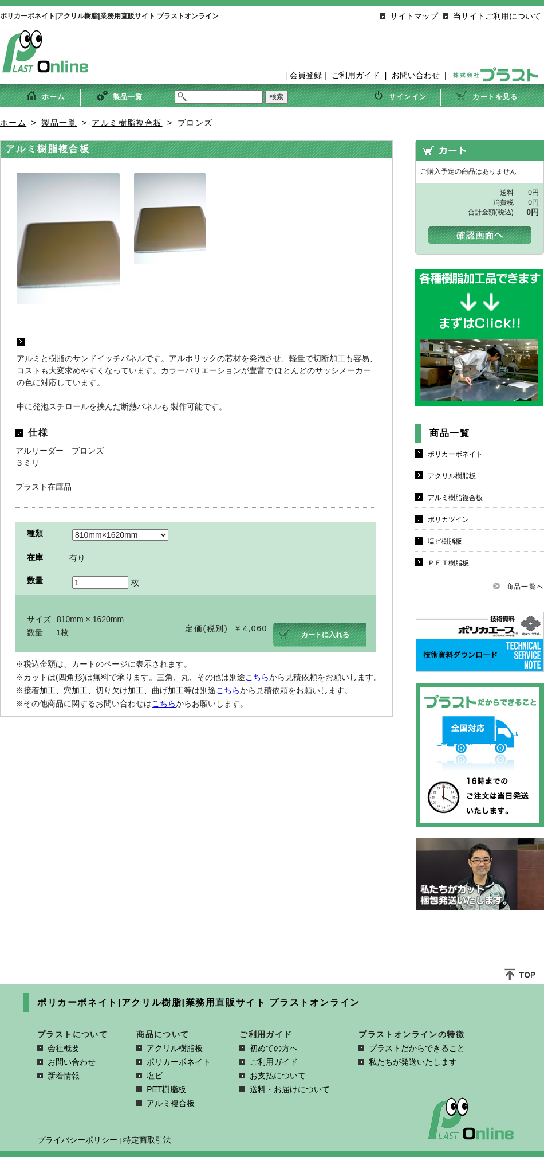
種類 (35, 533)
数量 (35, 580)
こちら (257, 677)
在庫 (35, 557)
